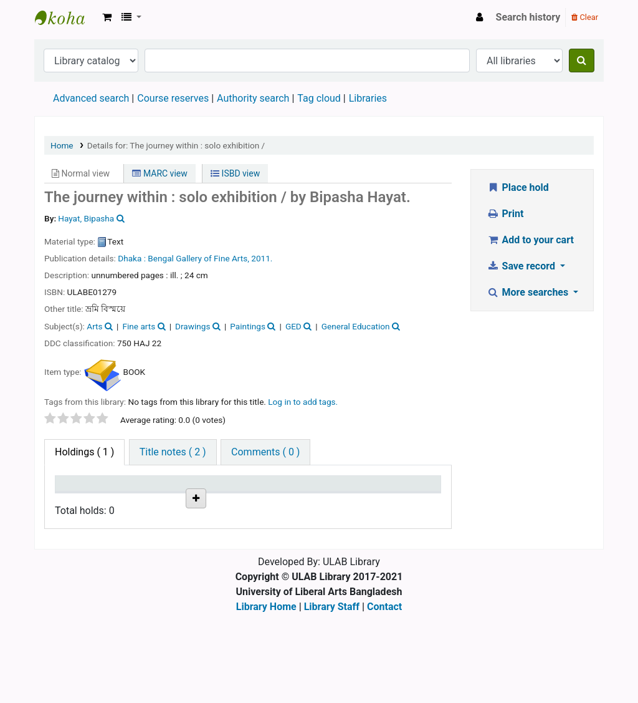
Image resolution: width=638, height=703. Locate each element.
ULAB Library (66, 17)
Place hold (518, 187)
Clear (584, 17)
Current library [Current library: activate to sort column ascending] (133, 495)
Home (62, 145)
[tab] (173, 452)
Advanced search (91, 98)
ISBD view (235, 173)
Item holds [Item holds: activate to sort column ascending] (405, 495)
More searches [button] (529, 292)
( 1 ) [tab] (84, 452)
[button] (107, 17)
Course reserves (173, 98)
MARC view (159, 173)
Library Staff (331, 695)
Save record (522, 266)
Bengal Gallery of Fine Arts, (199, 258)
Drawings (192, 326)
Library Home (266, 695)
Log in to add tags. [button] (303, 402)
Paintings (247, 326)
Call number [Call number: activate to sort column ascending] (188, 495)
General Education (355, 326)
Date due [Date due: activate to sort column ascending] (347, 495)
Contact (384, 695)
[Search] (581, 60)
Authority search (253, 98)
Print (505, 214)
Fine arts (138, 326)
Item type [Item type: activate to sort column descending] (72, 495)
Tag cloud (319, 98)
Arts (94, 326)
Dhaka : (133, 258)
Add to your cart (530, 240)
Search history (528, 17)
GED (293, 326)
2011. (261, 258)
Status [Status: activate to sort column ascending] (296, 501)
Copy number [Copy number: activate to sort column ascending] (243, 495)
